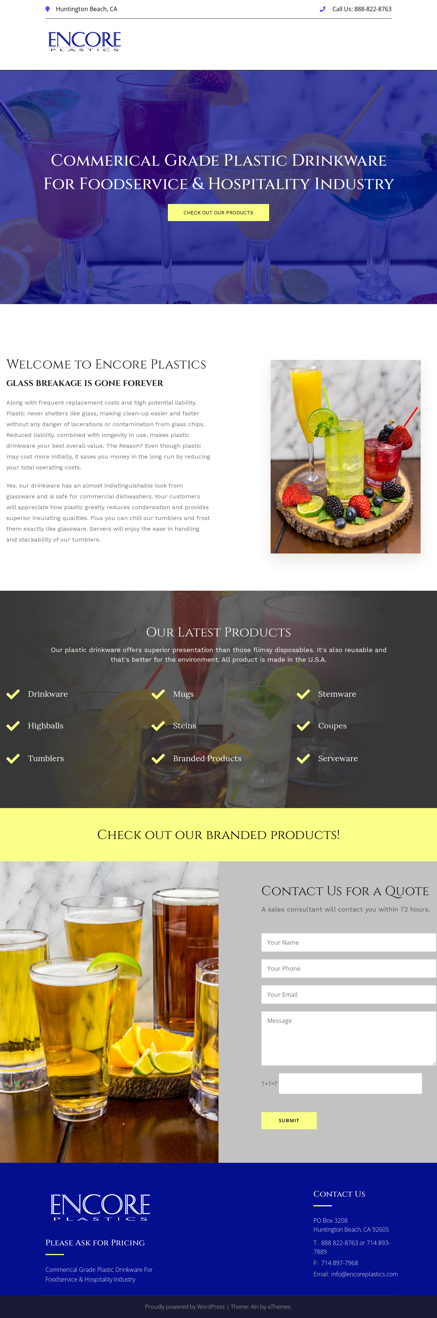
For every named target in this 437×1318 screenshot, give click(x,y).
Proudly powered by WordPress (185, 1306)
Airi (255, 1306)
